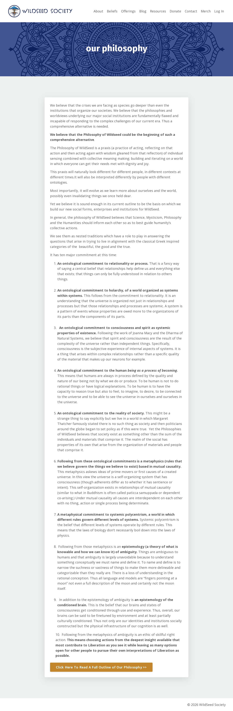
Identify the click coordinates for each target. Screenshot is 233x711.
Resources (158, 11)
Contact (191, 11)
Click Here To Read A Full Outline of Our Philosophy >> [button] (101, 667)
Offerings (128, 11)
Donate (175, 11)
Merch (206, 11)
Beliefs (112, 11)
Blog (142, 11)
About (98, 11)
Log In (219, 11)
